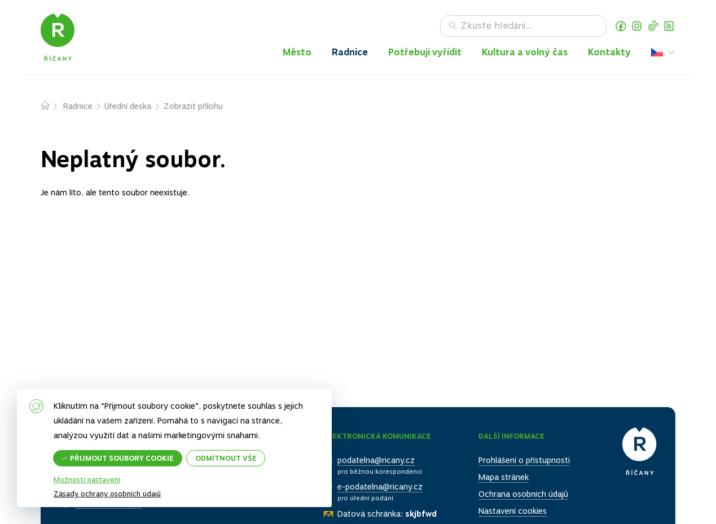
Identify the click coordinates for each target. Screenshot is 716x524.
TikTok (653, 26)
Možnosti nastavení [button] (87, 480)
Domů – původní (52, 106)
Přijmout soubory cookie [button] (122, 457)
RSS (669, 26)
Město (297, 52)
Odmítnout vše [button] (226, 457)
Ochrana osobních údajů (523, 495)
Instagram (637, 26)
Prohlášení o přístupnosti (524, 460)
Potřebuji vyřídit (425, 52)
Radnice (350, 52)
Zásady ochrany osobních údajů (107, 494)
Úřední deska (127, 106)
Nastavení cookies (512, 511)
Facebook (620, 26)
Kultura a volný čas (525, 52)
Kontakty (609, 52)
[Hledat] (523, 26)
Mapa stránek (503, 477)
